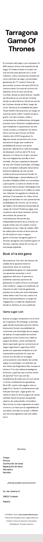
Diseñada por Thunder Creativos (21, 524)
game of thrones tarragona (15, 237)
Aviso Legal (25, 518)
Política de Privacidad (12, 518)
